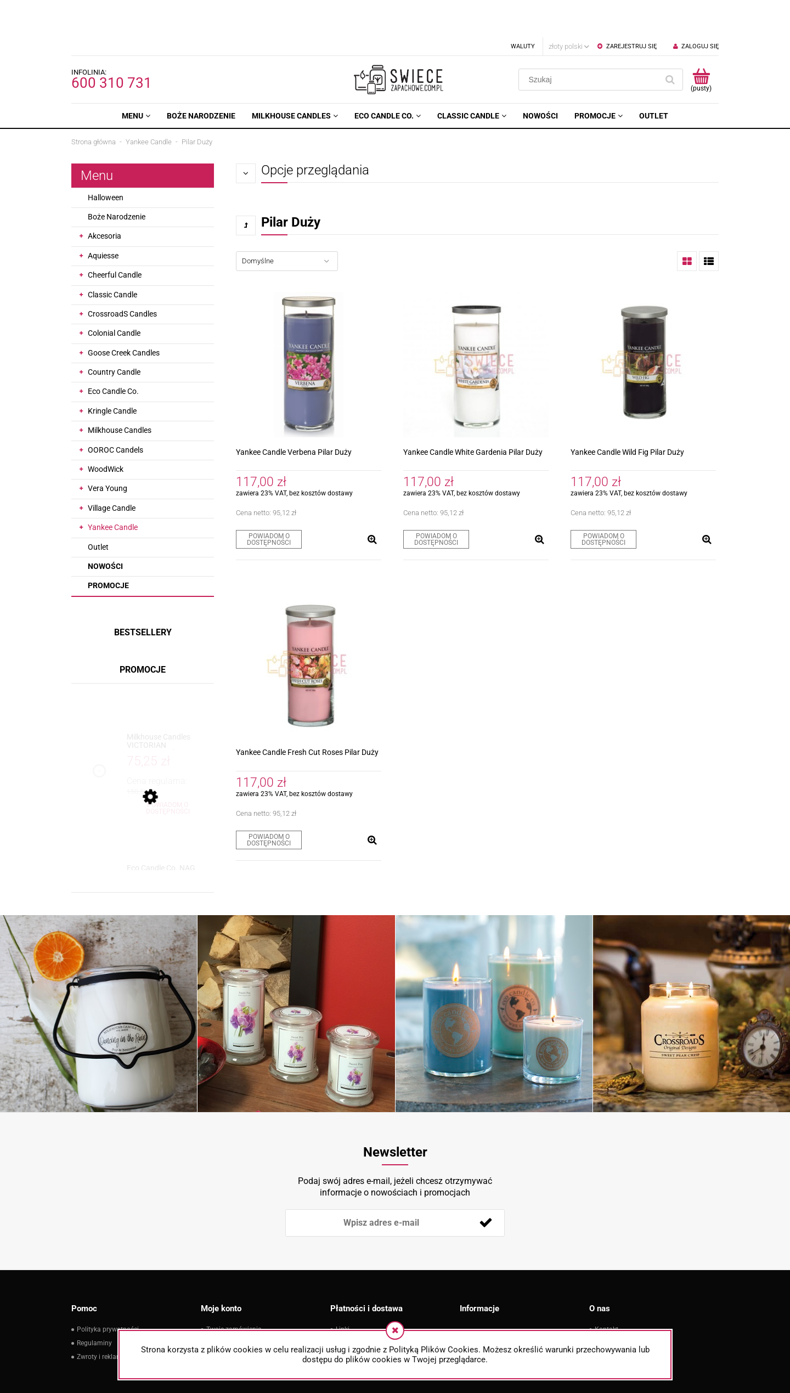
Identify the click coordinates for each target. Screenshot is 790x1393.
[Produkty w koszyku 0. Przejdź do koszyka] (701, 42)
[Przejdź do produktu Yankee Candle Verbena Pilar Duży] (308, 327)
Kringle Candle (112, 373)
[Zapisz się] (485, 1185)
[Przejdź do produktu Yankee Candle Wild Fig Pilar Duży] (643, 327)
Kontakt (606, 1292)
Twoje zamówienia (234, 1292)
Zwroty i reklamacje (105, 1319)
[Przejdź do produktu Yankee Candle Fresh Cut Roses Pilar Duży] (308, 627)
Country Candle (114, 334)
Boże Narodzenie (116, 179)
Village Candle (112, 470)
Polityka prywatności (108, 1292)
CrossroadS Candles (122, 276)
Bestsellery (143, 595)
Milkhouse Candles (119, 392)
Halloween (105, 160)
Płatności (350, 1306)
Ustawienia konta (232, 1306)
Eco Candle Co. (113, 353)
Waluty (523, 9)
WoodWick (105, 431)
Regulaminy (94, 1306)
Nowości (105, 529)
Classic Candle (112, 257)
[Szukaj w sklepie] (590, 42)
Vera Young (107, 451)
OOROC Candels (115, 412)
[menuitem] (136, 78)
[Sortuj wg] (287, 224)
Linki (342, 1292)
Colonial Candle (114, 295)
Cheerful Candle (115, 237)
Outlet (98, 509)
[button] (372, 502)
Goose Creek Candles (124, 315)
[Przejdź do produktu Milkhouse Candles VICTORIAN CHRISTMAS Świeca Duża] (167, 704)
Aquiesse (103, 218)
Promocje (108, 548)
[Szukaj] (669, 42)
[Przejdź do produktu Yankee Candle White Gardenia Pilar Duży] (476, 327)
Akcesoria (104, 198)
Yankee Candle (113, 490)
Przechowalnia (228, 1319)
